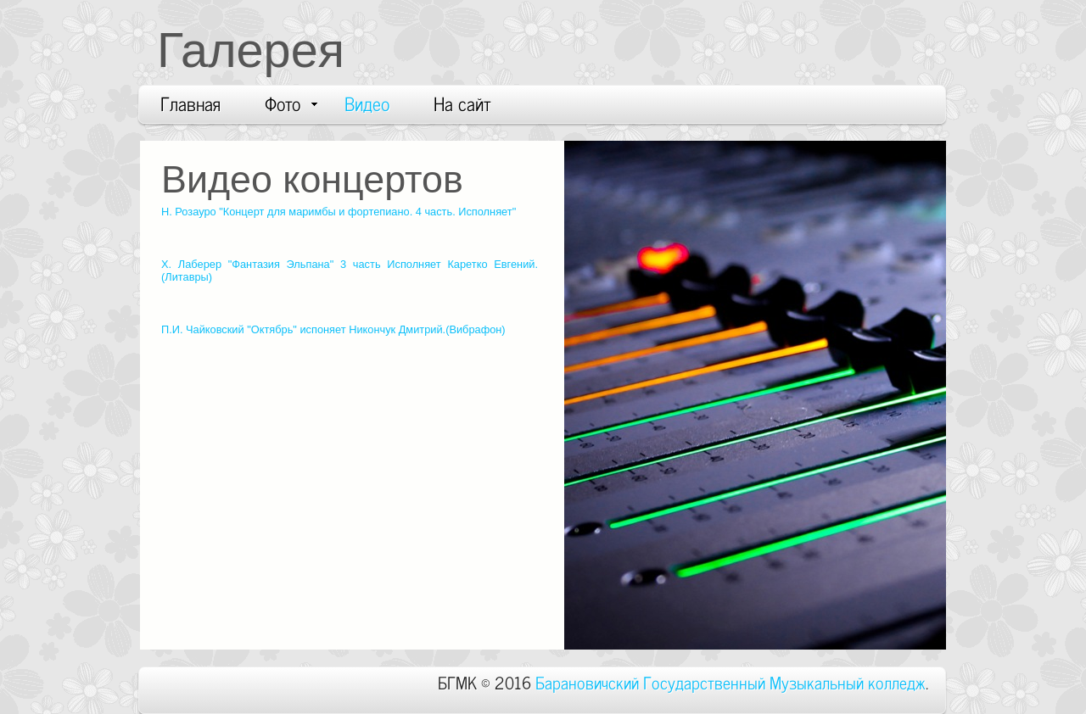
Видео (366, 103)
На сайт (462, 103)
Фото (291, 103)
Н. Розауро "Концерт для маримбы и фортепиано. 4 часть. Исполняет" (338, 211)
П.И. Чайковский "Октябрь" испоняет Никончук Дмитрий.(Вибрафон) (333, 329)
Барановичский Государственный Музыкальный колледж (730, 681)
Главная (190, 103)
